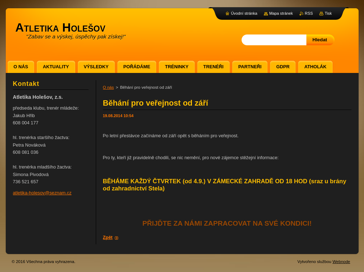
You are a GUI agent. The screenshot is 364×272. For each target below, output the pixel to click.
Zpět (108, 237)
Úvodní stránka (244, 13)
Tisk (328, 13)
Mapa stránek (281, 13)
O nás (108, 87)
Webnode (341, 261)
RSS (309, 13)
